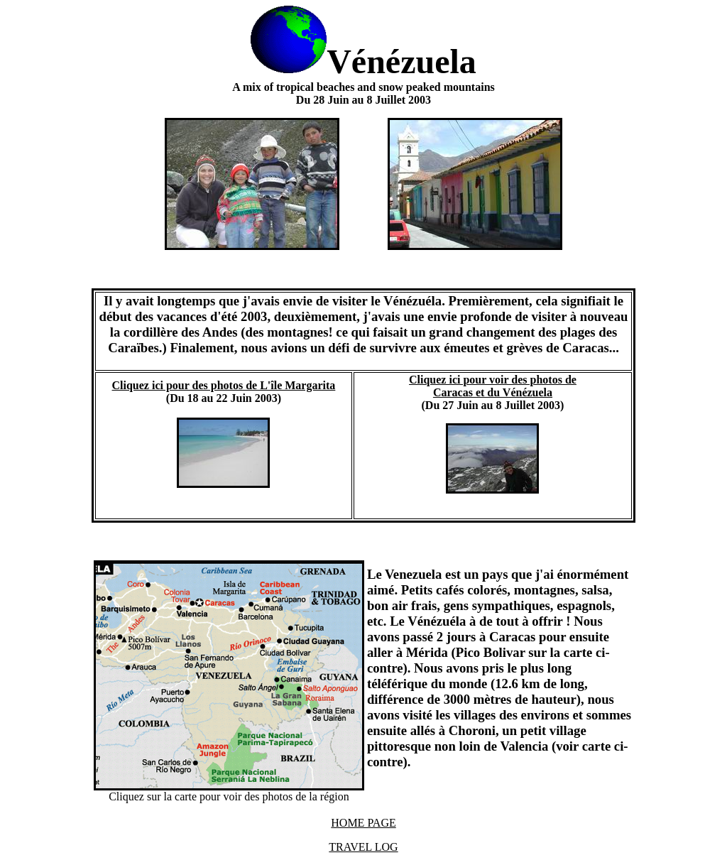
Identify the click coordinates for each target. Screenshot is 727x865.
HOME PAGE (363, 823)
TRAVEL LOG (363, 847)
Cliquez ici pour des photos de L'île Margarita (224, 385)
